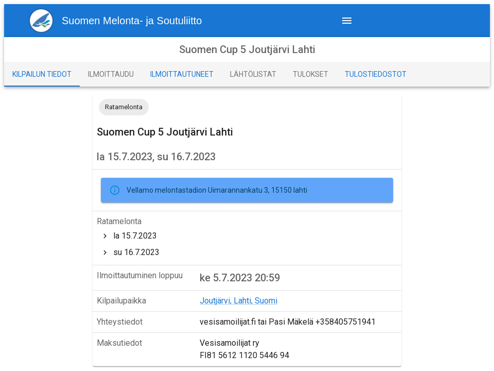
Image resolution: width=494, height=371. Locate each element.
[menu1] (119, 20)
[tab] (42, 74)
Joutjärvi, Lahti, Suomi (238, 301)
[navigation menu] (346, 20)
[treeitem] (247, 236)
